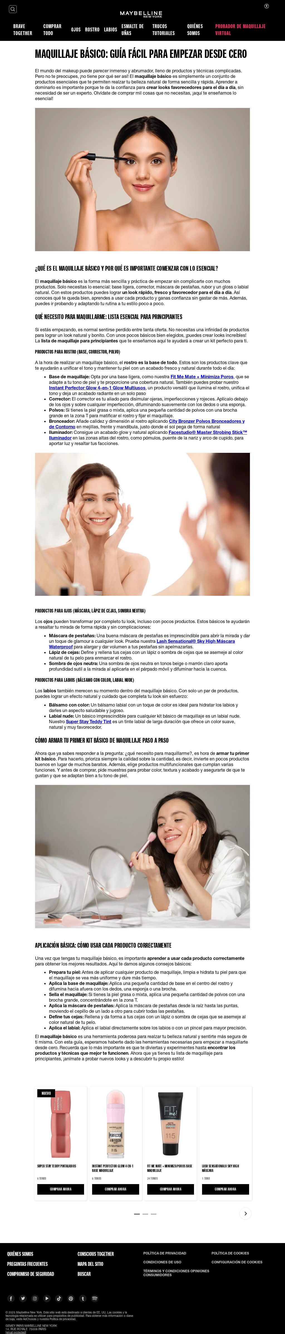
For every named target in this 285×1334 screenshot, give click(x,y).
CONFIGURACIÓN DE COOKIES (237, 1262)
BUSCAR (84, 1273)
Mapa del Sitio (90, 1263)
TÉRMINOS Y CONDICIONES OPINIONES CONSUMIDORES (176, 1273)
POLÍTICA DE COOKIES (230, 1253)
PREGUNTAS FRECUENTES (27, 1263)
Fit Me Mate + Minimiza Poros (202, 376)
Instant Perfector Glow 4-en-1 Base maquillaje (112, 1168)
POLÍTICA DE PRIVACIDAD (164, 1253)
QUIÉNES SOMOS (20, 1253)
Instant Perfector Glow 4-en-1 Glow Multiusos (97, 387)
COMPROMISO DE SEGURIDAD (30, 1273)
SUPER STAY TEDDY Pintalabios (56, 1166)
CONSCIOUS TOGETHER (96, 1253)
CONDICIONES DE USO (162, 1262)
